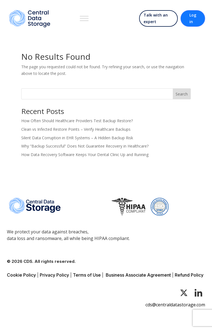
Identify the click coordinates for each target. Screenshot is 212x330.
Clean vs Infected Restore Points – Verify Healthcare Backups (76, 129)
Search (182, 94)
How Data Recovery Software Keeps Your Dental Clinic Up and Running (85, 154)
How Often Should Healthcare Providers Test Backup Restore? (77, 120)
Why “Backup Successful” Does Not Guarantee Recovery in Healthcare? (85, 146)
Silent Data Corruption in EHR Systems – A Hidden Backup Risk (77, 137)
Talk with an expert (156, 18)
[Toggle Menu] (84, 18)
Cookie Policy (21, 275)
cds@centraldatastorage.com (175, 305)
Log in (192, 18)
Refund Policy (189, 275)
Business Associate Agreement (138, 275)
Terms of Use (87, 275)
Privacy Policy (54, 275)
